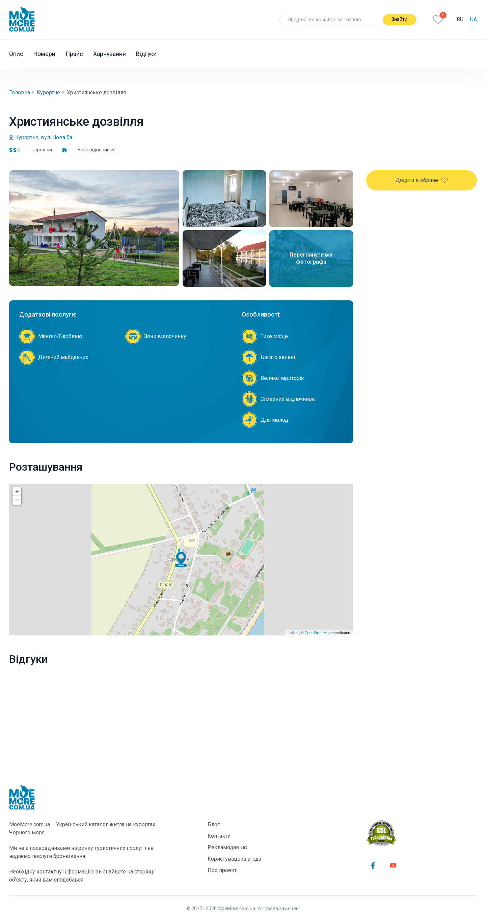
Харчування (110, 54)
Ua (473, 19)
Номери (44, 54)
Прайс (74, 54)
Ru (460, 19)
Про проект (222, 870)
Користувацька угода (235, 859)
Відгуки (147, 54)
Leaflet (292, 633)
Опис (16, 54)
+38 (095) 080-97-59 (411, 247)
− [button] (17, 500)
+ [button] (17, 491)
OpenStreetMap (317, 633)
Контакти (219, 836)
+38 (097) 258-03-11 (411, 261)
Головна (19, 92)
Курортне (48, 92)
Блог (214, 824)
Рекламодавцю (227, 847)
